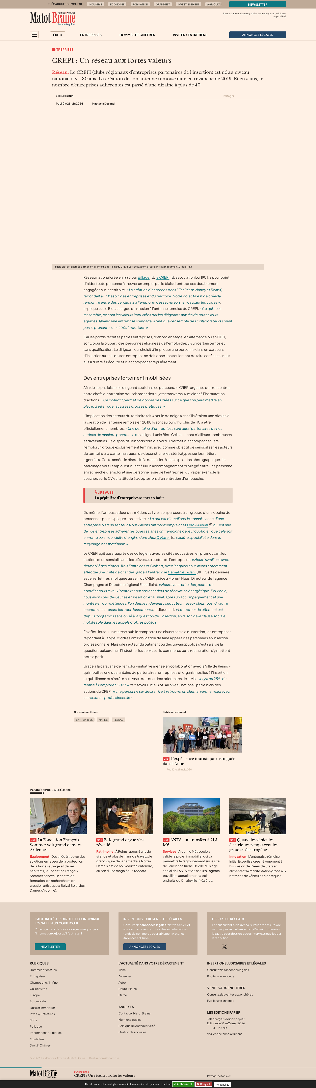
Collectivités (38, 988)
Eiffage (144, 277)
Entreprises (91, 35)
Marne (103, 719)
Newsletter (257, 4)
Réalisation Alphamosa (104, 1058)
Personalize (224, 1084)
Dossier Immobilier (42, 1007)
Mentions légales (129, 1019)
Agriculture (216, 4)
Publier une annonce (220, 976)
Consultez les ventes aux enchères (230, 994)
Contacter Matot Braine (134, 1013)
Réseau (118, 719)
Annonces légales (144, 946)
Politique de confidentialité (136, 1026)
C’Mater (163, 537)
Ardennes (125, 976)
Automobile (38, 1001)
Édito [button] (57, 35)
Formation (140, 4)
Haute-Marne (127, 988)
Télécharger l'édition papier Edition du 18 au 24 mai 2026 (226, 1023)
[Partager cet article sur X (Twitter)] (240, 96)
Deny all (205, 1084)
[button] (34, 34)
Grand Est (163, 4)
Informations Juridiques (45, 1032)
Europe (35, 995)
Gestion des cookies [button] (132, 1032)
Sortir (33, 1020)
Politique (36, 1026)
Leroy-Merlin (197, 525)
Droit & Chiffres (40, 1045)
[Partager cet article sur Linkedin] (254, 96)
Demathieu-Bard (182, 572)
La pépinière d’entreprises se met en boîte (129, 498)
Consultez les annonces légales (228, 970)
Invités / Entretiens (190, 35)
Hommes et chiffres (137, 35)
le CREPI (162, 277)
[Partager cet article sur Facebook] (247, 96)
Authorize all (183, 1084)
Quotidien (37, 1039)
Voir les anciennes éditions (224, 1034)
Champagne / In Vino (44, 982)
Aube (122, 982)
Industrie (95, 4)
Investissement (188, 4)
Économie (117, 4)
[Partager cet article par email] (261, 96)
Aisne (122, 970)
